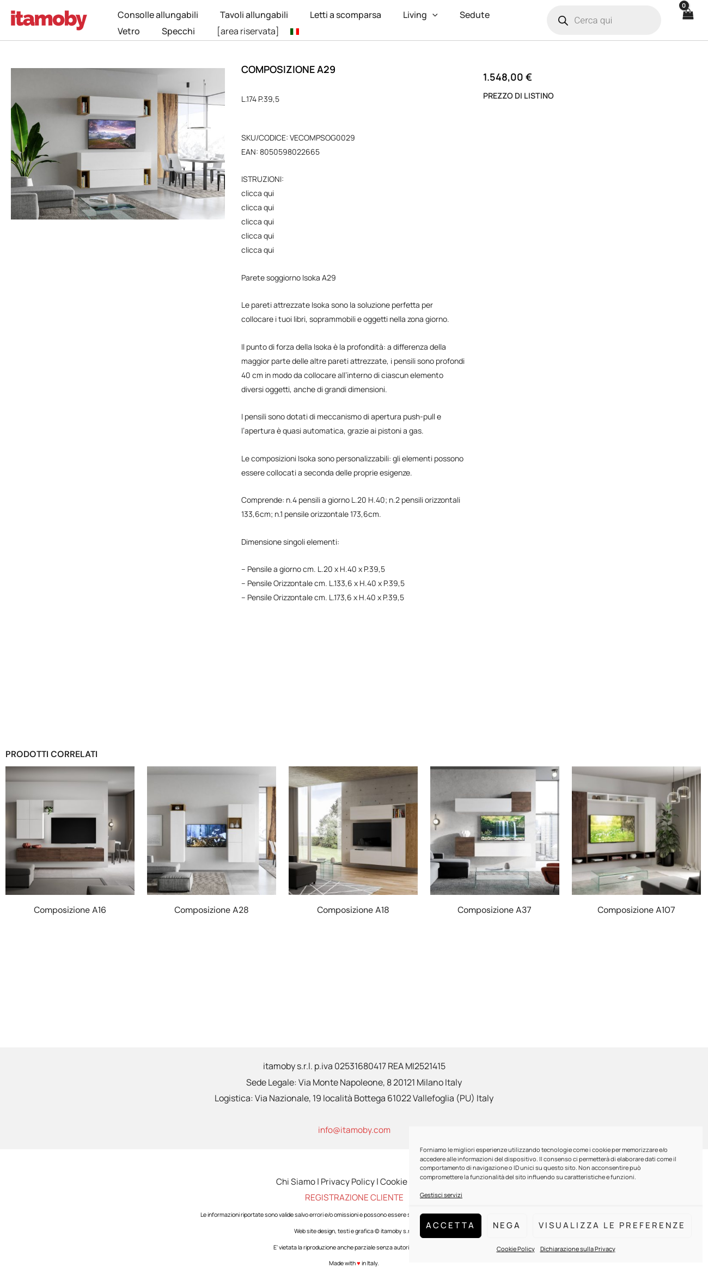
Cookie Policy (516, 1249)
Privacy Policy (347, 1181)
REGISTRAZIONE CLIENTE (354, 1197)
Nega (507, 1225)
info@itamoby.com (354, 1130)
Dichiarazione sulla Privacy (577, 1249)
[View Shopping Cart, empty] (687, 20)
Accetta (450, 1225)
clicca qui (257, 193)
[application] (417, 12)
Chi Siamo (294, 1181)
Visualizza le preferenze (612, 1225)
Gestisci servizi (441, 1195)
